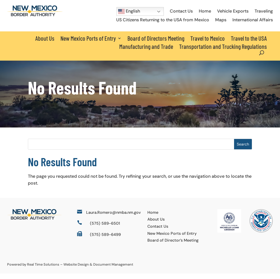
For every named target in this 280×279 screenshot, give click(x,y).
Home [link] (205, 11)
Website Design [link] (76, 270)
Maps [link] (220, 20)
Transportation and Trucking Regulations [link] (223, 46)
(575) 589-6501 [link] (105, 228)
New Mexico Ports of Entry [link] (172, 238)
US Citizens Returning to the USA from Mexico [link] (162, 20)
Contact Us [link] (181, 11)
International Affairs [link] (252, 20)
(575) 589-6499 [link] (105, 240)
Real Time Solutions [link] (43, 270)
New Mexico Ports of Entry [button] (88, 38)
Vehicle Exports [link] (233, 11)
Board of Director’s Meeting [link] (173, 245)
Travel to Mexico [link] (207, 38)
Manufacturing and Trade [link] (146, 46)
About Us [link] (44, 38)
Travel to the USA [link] (249, 38)
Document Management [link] (113, 270)
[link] (35, 15)
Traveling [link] (264, 11)
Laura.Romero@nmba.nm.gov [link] (113, 217)
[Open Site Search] (261, 53)
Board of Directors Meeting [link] (155, 38)
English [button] (129, 11)
